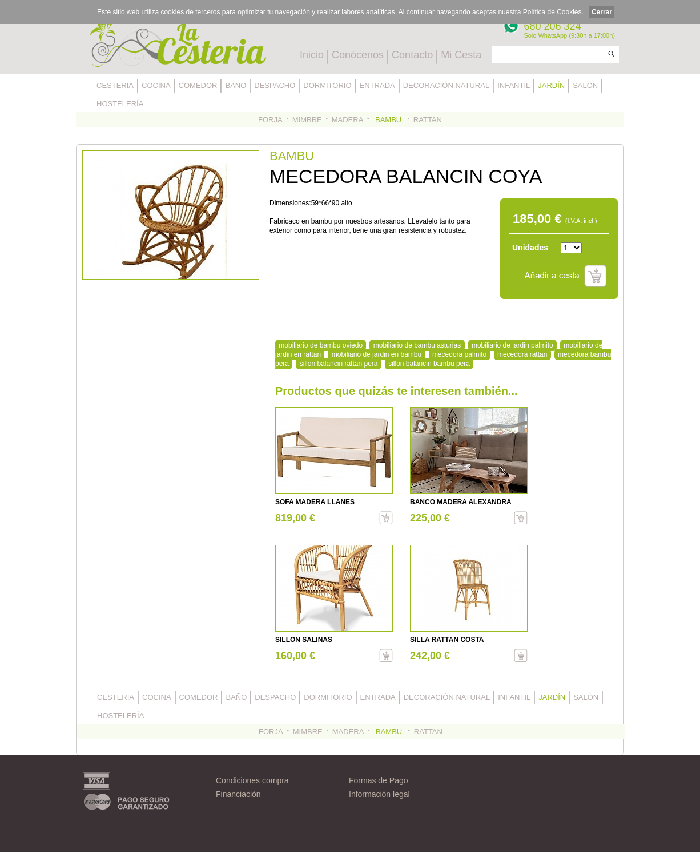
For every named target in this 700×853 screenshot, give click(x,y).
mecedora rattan (522, 354)
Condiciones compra (252, 780)
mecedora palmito (459, 354)
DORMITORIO (327, 85)
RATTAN (427, 119)
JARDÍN (551, 85)
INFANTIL (513, 85)
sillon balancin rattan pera (339, 364)
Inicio (312, 55)
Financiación (238, 794)
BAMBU (388, 119)
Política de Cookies (552, 12)
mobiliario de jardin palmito (512, 345)
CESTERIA (115, 85)
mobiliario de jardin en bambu (376, 354)
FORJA (270, 119)
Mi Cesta (461, 55)
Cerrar (602, 12)
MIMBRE (307, 119)
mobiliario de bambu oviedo (321, 345)
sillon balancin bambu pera (429, 364)
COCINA (156, 85)
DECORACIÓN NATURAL (446, 85)
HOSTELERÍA (119, 103)
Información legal (379, 794)
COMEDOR (198, 85)
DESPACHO (274, 85)
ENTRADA (377, 85)
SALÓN (585, 85)
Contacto (412, 55)
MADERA (348, 119)
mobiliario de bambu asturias (417, 345)
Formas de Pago (378, 780)
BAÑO (235, 85)
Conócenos (358, 55)
